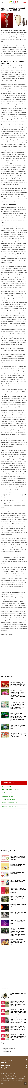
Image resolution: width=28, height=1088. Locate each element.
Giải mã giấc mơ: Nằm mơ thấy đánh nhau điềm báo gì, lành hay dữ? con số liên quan (18, 890)
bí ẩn (3, 1048)
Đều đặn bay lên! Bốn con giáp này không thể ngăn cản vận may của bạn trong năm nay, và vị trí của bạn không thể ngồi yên (18, 694)
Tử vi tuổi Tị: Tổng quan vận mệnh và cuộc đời (17, 880)
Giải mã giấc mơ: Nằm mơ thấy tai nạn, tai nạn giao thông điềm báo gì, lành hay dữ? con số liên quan (18, 1020)
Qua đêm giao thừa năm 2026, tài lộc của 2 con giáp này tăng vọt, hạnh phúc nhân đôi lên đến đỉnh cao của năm (17, 705)
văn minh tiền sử (6, 1051)
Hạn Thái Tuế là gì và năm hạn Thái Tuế (18, 905)
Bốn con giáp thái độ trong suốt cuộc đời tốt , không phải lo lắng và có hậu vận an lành (17, 942)
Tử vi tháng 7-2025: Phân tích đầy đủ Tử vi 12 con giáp (17, 727)
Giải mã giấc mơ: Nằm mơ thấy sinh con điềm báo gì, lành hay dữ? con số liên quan (18, 1037)
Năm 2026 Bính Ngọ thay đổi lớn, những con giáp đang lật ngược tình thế (17, 684)
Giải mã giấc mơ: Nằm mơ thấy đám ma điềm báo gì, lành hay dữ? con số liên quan (18, 1028)
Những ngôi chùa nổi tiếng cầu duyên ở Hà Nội (18, 913)
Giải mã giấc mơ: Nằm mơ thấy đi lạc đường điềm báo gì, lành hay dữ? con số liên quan (17, 1003)
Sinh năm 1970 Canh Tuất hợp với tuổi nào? (17, 865)
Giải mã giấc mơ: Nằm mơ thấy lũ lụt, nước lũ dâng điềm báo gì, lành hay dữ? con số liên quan (18, 1012)
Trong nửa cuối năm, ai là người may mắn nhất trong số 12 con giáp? (18, 735)
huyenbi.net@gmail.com (11, 1073)
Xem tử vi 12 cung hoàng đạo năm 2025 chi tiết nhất (17, 922)
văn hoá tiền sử (10, 1048)
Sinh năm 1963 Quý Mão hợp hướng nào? (17, 873)
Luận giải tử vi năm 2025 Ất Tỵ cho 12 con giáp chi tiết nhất (17, 858)
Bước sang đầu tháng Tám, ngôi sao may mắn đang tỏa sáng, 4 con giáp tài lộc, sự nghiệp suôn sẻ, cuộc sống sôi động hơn (18, 717)
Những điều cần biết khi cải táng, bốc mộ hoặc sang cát (17, 898)
